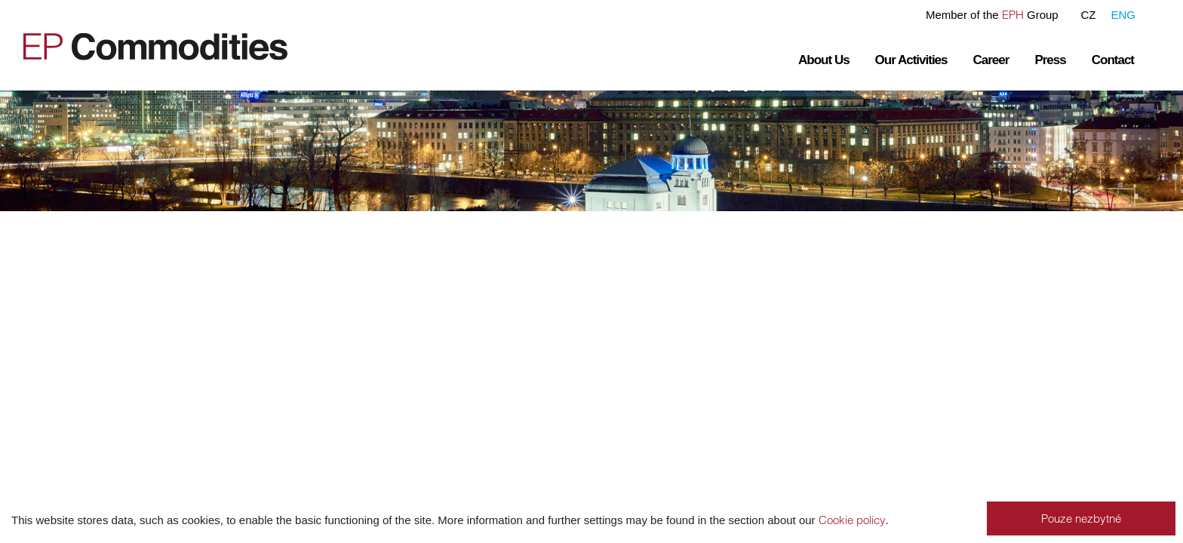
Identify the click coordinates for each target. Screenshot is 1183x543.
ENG (1123, 14)
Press (1049, 60)
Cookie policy (852, 520)
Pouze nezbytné (1081, 518)
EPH (1013, 15)
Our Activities (911, 60)
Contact (1113, 60)
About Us (824, 60)
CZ (1087, 14)
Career (991, 60)
